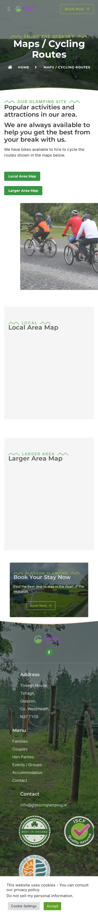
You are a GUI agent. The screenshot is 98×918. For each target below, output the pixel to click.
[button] (8, 9)
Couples (55, 749)
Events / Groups (62, 764)
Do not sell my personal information (39, 895)
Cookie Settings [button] (24, 906)
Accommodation (63, 772)
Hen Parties (59, 756)
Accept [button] (52, 906)
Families (55, 741)
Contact (55, 780)
